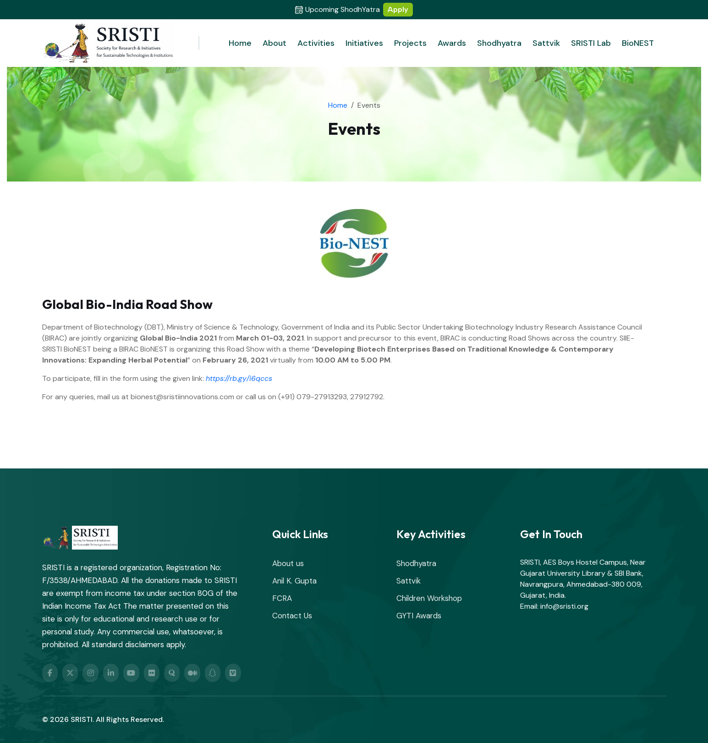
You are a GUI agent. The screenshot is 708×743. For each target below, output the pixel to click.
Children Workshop (429, 598)
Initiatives (364, 43)
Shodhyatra (499, 43)
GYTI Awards (418, 616)
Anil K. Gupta (294, 581)
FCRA (282, 598)
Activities (316, 43)
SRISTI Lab (591, 43)
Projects (410, 43)
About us (288, 563)
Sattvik (546, 43)
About (274, 43)
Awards (452, 43)
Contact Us (292, 616)
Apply (398, 9)
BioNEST (638, 43)
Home (240, 43)
